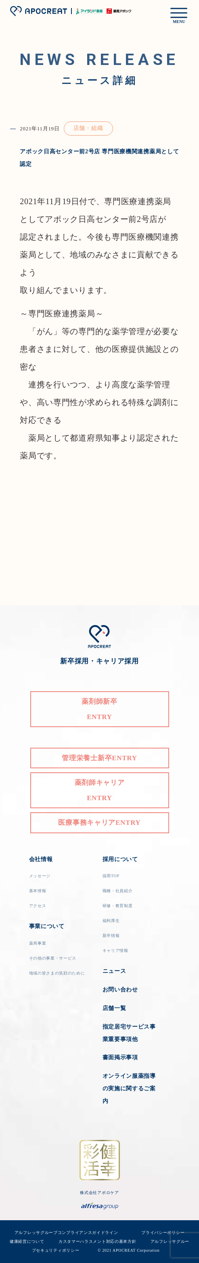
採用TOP (111, 876)
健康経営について (27, 1241)
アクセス (37, 905)
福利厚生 (111, 920)
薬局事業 (37, 943)
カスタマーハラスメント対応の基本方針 (97, 1241)
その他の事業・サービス (53, 958)
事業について (47, 926)
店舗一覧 (114, 1008)
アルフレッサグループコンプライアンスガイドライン (74, 1232)
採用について (120, 859)
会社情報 (41, 859)
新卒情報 (111, 935)
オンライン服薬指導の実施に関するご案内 (129, 1088)
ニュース (114, 971)
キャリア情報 (115, 950)
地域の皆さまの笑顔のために (57, 973)
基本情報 (37, 891)
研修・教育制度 (118, 905)
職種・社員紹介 (118, 891)
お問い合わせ (120, 990)
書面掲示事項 (120, 1057)
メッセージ (40, 876)
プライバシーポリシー (162, 1232)
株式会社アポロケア (99, 1192)
